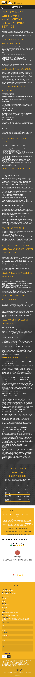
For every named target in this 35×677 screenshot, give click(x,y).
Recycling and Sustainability (10, 663)
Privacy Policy (20, 661)
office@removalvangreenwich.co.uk (10, 612)
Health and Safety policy (9, 667)
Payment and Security (25, 660)
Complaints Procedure (9, 661)
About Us (16, 665)
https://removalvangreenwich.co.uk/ (10, 615)
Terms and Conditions (8, 662)
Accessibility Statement (9, 664)
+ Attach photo (6, 653)
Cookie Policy (24, 663)
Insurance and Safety (23, 664)
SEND (4, 656)
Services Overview (7, 665)
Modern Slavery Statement (10, 660)
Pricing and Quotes (21, 662)
